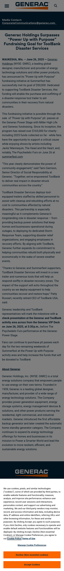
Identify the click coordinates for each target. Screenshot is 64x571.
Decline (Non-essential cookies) (32, 555)
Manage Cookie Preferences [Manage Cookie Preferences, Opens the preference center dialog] (32, 545)
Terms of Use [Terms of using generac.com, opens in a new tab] (28, 538)
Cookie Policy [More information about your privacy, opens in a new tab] (14, 538)
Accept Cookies (32, 564)
